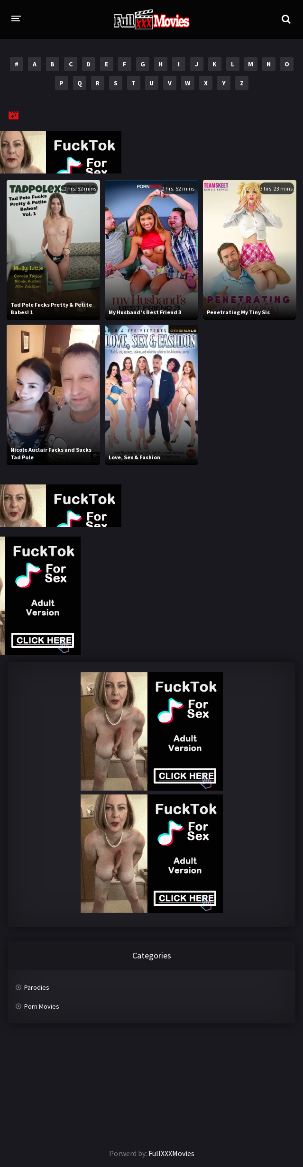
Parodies (36, 987)
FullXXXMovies (171, 1153)
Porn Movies (41, 1006)
